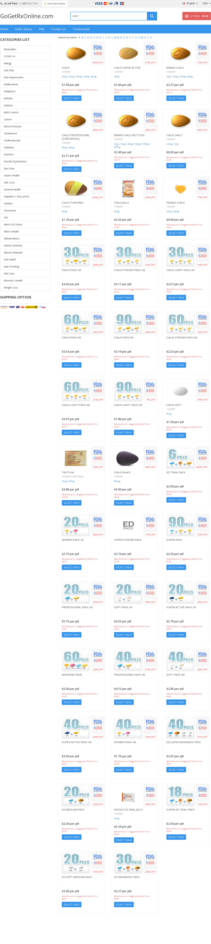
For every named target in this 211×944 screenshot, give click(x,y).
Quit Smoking (11, 266)
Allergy (7, 63)
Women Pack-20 (73, 539)
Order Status (23, 29)
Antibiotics (10, 91)
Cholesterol (10, 133)
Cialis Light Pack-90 (128, 405)
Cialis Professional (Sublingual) (76, 136)
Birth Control (11, 112)
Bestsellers (10, 49)
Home (4, 29)
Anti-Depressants (14, 77)
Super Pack (174, 539)
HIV (6, 217)
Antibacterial (11, 84)
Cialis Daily (174, 135)
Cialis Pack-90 (123, 337)
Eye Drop (9, 168)
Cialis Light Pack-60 (76, 405)
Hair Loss (9, 182)
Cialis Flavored (73, 202)
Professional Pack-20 (77, 607)
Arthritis (8, 98)
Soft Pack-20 (123, 607)
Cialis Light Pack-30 (180, 270)
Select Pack (72, 98)
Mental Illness (11, 238)
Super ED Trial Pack (180, 809)
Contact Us (58, 29)
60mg (86, 76)
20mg (71, 76)
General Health (12, 189)
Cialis (66, 67)
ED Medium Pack (73, 809)
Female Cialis (175, 202)
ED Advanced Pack (126, 877)
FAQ (41, 29)
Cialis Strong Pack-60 (181, 337)
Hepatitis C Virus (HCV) (16, 196)
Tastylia (68, 472)
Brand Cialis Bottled (129, 135)
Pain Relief (10, 259)
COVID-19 (9, 56)
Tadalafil (66, 71)
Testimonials (81, 29)
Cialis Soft (174, 405)
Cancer (8, 119)
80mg (93, 76)
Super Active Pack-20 (181, 607)
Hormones (10, 210)
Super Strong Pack (127, 539)
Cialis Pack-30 (71, 270)
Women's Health (13, 280)
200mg (117, 147)
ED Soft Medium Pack (77, 877)
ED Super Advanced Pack (183, 742)
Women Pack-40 (125, 742)
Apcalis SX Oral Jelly (128, 809)
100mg (146, 144)
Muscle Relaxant (13, 252)
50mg (137, 144)
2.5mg (169, 144)
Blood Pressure (12, 126)
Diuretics (9, 154)
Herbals (8, 203)
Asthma (8, 105)
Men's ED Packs (13, 224)
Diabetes (9, 147)
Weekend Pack (72, 674)
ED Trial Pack (175, 472)
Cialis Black (122, 472)
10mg (64, 76)
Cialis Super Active (127, 67)
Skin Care (9, 273)
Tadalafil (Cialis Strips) (73, 476)
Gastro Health (12, 175)
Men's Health (11, 231)
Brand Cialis (175, 67)
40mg (79, 76)
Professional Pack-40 (129, 674)
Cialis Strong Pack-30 (129, 270)
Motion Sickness (13, 245)
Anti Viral (9, 70)
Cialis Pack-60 (71, 337)
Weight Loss (11, 287)
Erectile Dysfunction (15, 161)
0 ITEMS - (199, 16)
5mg (168, 76)
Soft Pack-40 (175, 674)
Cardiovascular (12, 140)
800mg (117, 481)
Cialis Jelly (121, 202)
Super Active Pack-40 (76, 742)
